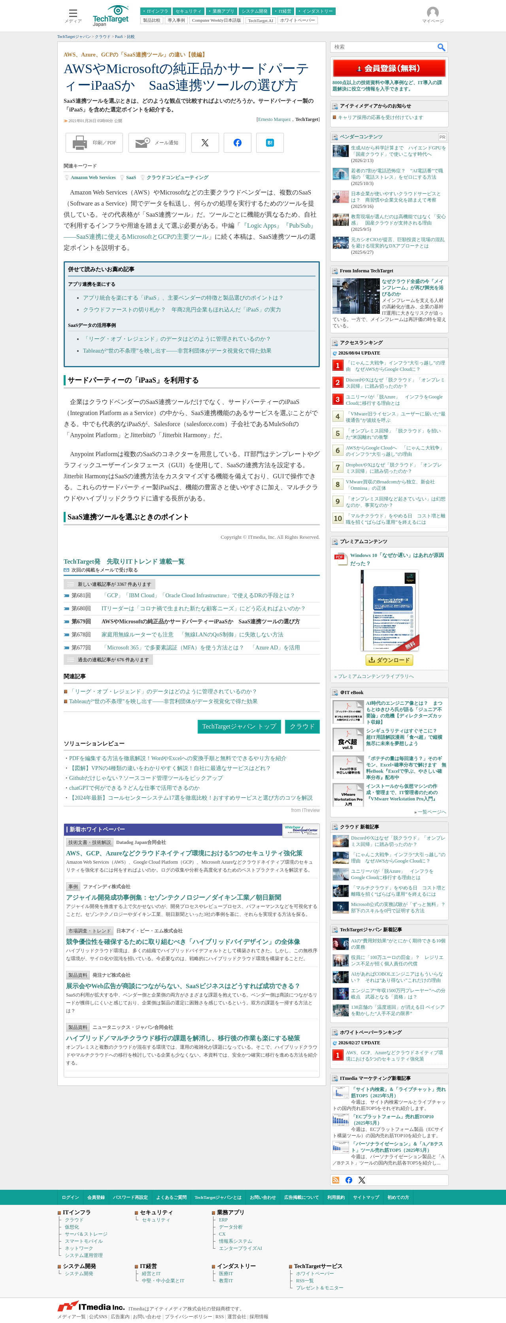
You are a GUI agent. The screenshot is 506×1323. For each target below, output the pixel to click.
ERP (223, 1220)
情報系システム (235, 1241)
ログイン (70, 1197)
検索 (442, 47)
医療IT (226, 1273)
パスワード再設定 (130, 1197)
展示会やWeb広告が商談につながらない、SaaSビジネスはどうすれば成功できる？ (183, 986)
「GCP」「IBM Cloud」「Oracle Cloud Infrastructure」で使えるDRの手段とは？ (198, 595)
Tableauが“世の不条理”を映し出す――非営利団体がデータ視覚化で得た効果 (177, 351)
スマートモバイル (84, 1241)
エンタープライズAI (240, 1248)
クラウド (302, 726)
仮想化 (72, 1227)
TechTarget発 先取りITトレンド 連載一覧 (124, 561)
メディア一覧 (71, 1316)
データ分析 (231, 1227)
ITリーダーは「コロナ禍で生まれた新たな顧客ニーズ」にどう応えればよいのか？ (204, 608)
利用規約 (336, 1197)
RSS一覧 (305, 1280)
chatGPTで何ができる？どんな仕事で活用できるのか (134, 788)
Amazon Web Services (93, 177)
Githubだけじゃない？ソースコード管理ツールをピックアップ (146, 778)
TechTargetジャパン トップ (239, 726)
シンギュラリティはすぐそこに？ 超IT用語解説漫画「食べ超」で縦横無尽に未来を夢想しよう (404, 737)
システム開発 (79, 1273)
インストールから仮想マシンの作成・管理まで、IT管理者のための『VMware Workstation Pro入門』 (402, 792)
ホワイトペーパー (315, 1273)
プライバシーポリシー (188, 1316)
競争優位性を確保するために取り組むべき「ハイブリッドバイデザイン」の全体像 (183, 941)
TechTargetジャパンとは (218, 1197)
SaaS (131, 177)
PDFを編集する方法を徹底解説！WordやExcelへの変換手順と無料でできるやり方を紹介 (178, 758)
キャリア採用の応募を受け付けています (380, 117)
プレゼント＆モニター (320, 1288)
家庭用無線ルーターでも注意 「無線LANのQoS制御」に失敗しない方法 (192, 635)
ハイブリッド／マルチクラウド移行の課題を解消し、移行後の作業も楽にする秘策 (183, 1038)
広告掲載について (301, 1197)
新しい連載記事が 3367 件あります (114, 584)
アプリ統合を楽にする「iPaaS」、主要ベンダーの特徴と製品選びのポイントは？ (183, 298)
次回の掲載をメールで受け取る (105, 570)
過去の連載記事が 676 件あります (113, 659)
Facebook (349, 1180)
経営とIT (151, 1273)
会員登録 (96, 1197)
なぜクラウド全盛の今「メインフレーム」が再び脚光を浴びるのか (413, 288)
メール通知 (166, 142)
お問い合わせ (263, 1197)
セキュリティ (156, 1220)
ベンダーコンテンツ (361, 137)
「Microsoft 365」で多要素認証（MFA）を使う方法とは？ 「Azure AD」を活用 (201, 648)
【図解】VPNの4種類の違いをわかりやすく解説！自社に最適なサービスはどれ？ (170, 768)
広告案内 (120, 1316)
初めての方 (398, 1197)
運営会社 (236, 1316)
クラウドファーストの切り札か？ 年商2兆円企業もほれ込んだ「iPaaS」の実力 (182, 310)
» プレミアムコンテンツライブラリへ (374, 676)
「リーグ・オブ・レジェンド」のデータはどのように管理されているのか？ (177, 339)
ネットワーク (79, 1248)
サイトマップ (366, 1197)
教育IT (226, 1280)
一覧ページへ (432, 812)
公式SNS (98, 1316)
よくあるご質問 (171, 1197)
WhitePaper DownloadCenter (301, 831)
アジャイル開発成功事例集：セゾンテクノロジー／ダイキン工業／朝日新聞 (173, 897)
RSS (335, 1180)
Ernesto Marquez (274, 119)
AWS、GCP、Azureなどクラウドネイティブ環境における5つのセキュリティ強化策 (184, 853)
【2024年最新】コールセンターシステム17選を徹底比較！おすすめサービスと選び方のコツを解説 (191, 798)
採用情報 (258, 1316)
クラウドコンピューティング (177, 177)
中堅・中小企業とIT (163, 1280)
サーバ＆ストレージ (86, 1234)
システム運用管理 (84, 1255)
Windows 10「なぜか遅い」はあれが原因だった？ (397, 559)
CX (222, 1234)
